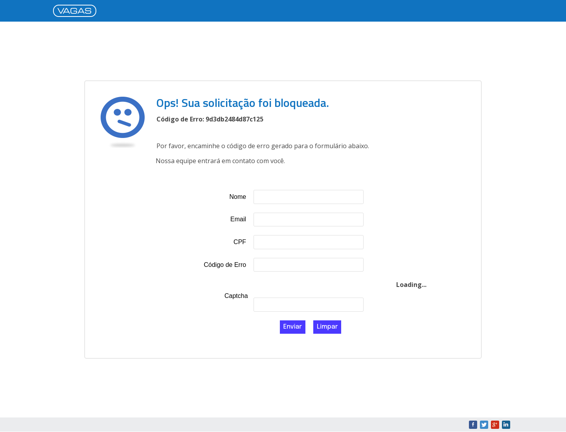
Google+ (495, 425)
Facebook (473, 425)
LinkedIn (506, 425)
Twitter (484, 425)
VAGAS (76, 11)
